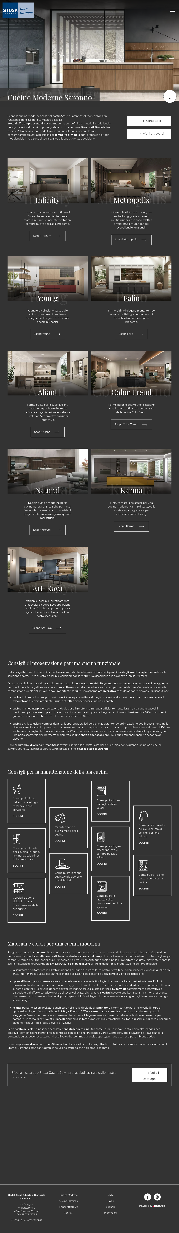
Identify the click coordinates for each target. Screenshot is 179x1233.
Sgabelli (110, 1208)
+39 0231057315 (28, 1216)
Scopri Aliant (47, 433)
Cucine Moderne (69, 1196)
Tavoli (110, 1202)
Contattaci (149, 121)
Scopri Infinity (47, 236)
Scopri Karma (131, 527)
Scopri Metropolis (131, 240)
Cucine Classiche (68, 1202)
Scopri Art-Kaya (48, 630)
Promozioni (110, 1214)
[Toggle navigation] (172, 10)
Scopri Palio (131, 334)
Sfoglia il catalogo (149, 1076)
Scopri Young (47, 334)
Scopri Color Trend (131, 425)
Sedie (111, 1196)
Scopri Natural (47, 531)
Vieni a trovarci (149, 134)
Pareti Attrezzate (68, 1208)
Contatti (68, 1214)
